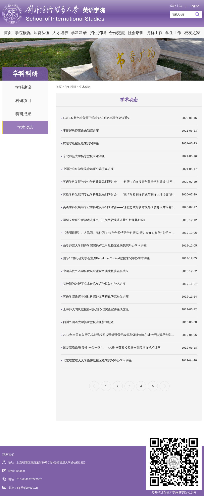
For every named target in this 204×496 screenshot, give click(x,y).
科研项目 (23, 100)
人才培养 (60, 33)
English (194, 6)
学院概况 (23, 33)
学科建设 (23, 87)
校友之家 (192, 33)
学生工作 (173, 33)
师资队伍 (41, 33)
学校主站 (176, 6)
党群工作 (155, 33)
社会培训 (136, 33)
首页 (8, 33)
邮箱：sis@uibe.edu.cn (20, 487)
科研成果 (23, 114)
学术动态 (25, 127)
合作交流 (117, 33)
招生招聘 (98, 33)
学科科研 (79, 33)
